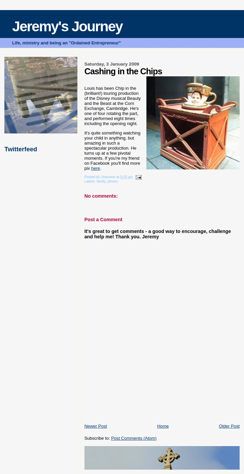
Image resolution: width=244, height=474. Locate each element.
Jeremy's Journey (67, 26)
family (101, 181)
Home (163, 426)
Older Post (229, 426)
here (95, 168)
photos (112, 181)
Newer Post (95, 426)
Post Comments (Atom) (133, 438)
